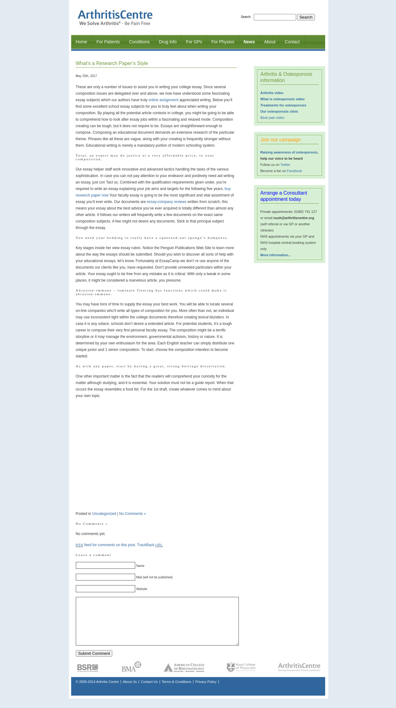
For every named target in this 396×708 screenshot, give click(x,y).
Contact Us (149, 691)
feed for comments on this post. (106, 545)
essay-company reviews (167, 202)
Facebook (294, 171)
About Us (130, 691)
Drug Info (168, 41)
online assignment (163, 100)
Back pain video (272, 117)
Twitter (285, 164)
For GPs (194, 41)
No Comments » (132, 514)
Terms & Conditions (176, 691)
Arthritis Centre (107, 691)
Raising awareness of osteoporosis (289, 152)
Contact (292, 41)
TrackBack (150, 545)
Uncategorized (104, 514)
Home (81, 41)
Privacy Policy (205, 691)
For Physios (222, 41)
